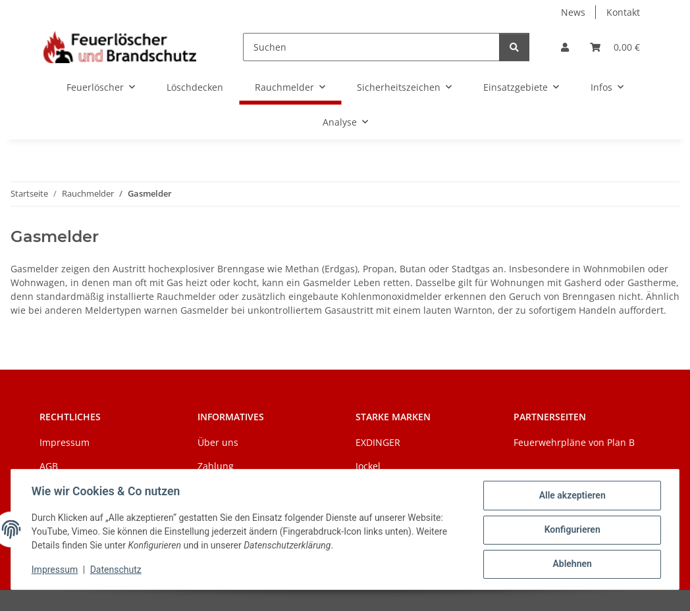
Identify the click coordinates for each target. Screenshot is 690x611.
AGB (49, 466)
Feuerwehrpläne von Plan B (574, 442)
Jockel (368, 466)
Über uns (218, 442)
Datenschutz (116, 570)
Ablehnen (571, 564)
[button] (564, 47)
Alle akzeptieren (571, 496)
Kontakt (623, 12)
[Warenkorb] (614, 47)
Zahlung (216, 466)
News (573, 12)
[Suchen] (371, 47)
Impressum (55, 570)
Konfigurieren (571, 530)
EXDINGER (378, 442)
